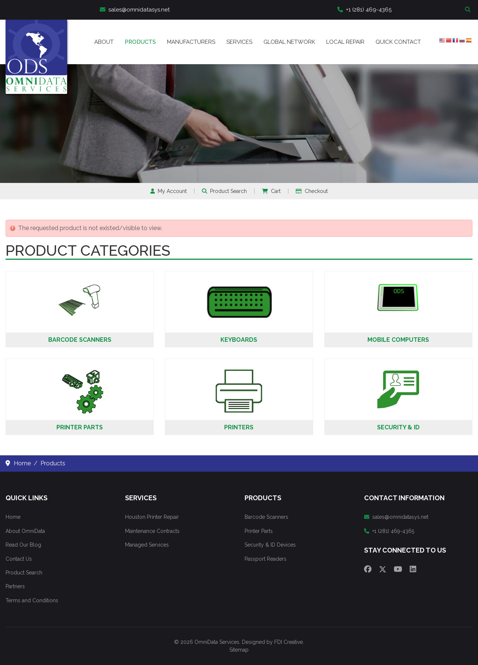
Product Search (224, 191)
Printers (238, 427)
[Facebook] (367, 569)
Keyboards (238, 339)
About (104, 42)
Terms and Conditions (32, 600)
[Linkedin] (413, 569)
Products (140, 42)
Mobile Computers (398, 339)
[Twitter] (382, 569)
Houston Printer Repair (152, 517)
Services (239, 42)
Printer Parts (79, 427)
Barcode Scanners (79, 339)
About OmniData (25, 531)
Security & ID (398, 427)
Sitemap (239, 650)
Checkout (312, 191)
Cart (271, 191)
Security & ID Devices (270, 545)
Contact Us (19, 559)
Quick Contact (398, 42)
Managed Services (147, 545)
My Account (168, 191)
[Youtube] (398, 569)
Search (468, 10)
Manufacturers (191, 42)
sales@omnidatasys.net (135, 9)
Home (13, 517)
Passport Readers (266, 559)
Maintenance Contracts (152, 531)
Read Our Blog (23, 545)
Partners (15, 586)
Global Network (289, 42)
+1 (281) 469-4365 (364, 9)
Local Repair (345, 42)
